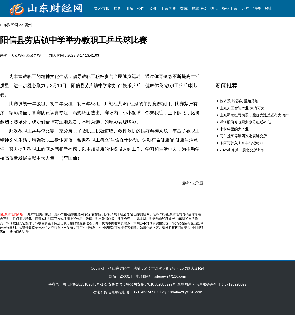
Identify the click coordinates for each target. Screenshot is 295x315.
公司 (141, 8)
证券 (245, 8)
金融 (153, 8)
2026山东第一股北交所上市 (242, 150)
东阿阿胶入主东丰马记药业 (241, 143)
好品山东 (229, 8)
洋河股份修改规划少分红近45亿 (245, 122)
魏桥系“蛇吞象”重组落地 (239, 101)
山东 (129, 8)
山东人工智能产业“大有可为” (243, 108)
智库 (184, 8)
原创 (117, 8)
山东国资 (168, 8)
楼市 (269, 8)
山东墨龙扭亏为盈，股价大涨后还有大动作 (254, 115)
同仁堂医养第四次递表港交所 (243, 136)
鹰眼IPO (199, 8)
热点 (214, 8)
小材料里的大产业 (234, 129)
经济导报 (102, 8)
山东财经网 (9, 25)
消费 (257, 8)
